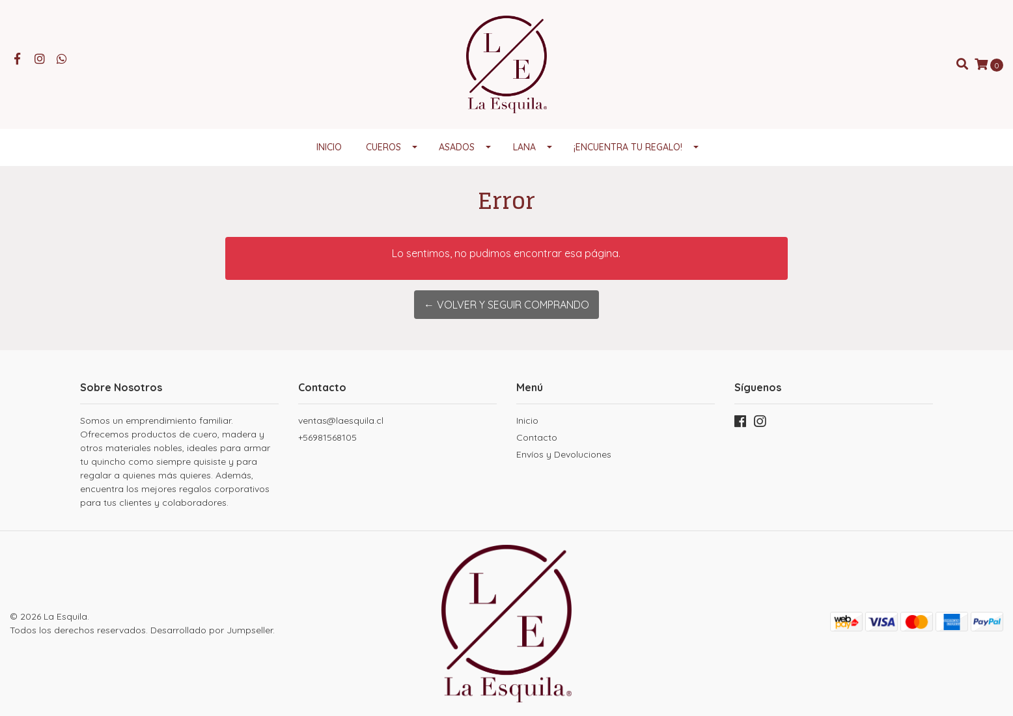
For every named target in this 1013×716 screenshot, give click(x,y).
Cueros (383, 147)
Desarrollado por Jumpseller (211, 630)
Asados (457, 147)
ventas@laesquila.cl (340, 420)
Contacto (536, 437)
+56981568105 (327, 437)
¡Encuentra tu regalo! (628, 147)
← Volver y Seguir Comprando (506, 304)
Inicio (329, 147)
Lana (524, 147)
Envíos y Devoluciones (563, 454)
